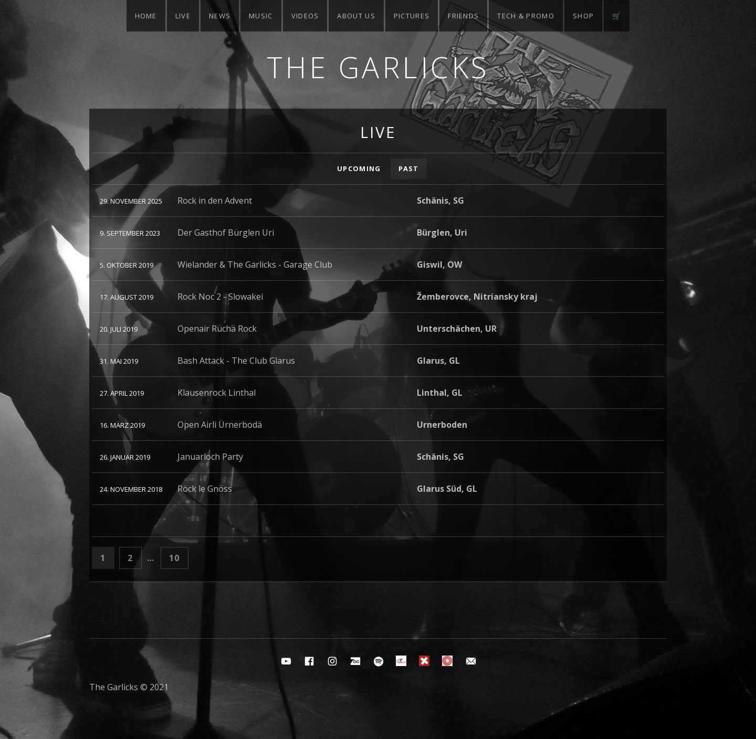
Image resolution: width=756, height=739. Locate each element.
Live (183, 15)
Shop (583, 15)
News (219, 15)
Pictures (411, 15)
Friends (463, 15)
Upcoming (359, 168)
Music (261, 15)
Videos (305, 15)
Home (146, 15)
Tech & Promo (525, 15)
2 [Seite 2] (134, 557)
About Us (356, 15)
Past (408, 168)
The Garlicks (378, 67)
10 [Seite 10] (178, 557)
